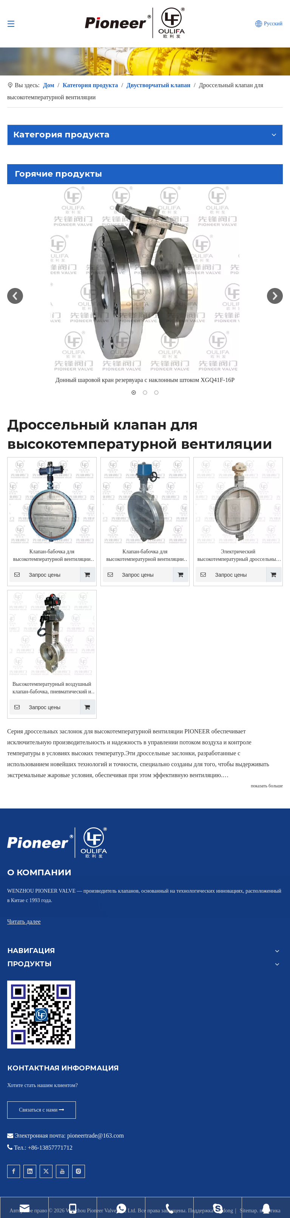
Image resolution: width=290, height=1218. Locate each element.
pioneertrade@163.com (95, 1135)
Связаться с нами (41, 1110)
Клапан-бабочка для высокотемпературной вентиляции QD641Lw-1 (52, 556)
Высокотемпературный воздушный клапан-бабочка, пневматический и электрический (51, 688)
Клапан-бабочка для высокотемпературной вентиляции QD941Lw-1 (145, 556)
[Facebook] (13, 1171)
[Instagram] (78, 1171)
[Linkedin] (29, 1171)
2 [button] (145, 392)
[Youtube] (62, 1171)
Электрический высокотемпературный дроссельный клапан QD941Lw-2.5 (238, 556)
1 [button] (133, 392)
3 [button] (156, 392)
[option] (145, 285)
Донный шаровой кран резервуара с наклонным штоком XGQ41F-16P (145, 380)
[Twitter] (46, 1171)
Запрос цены (34, 574)
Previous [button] (15, 296)
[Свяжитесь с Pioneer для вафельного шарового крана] (41, 1015)
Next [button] (275, 296)
